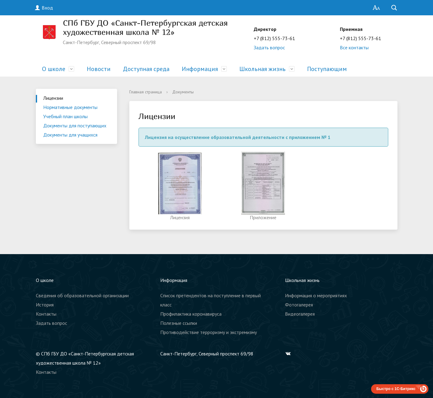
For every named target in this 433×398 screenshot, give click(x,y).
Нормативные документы (70, 107)
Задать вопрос (269, 47)
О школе (53, 69)
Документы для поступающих (74, 125)
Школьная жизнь (262, 69)
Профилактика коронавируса (191, 314)
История (45, 305)
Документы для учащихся (70, 135)
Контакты (46, 314)
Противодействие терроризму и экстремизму (208, 332)
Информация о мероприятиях (316, 295)
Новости (99, 69)
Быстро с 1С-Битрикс (396, 389)
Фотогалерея (299, 305)
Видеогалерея (300, 314)
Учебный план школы (65, 116)
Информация (200, 69)
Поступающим (327, 69)
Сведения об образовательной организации (82, 295)
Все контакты (354, 47)
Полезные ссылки (178, 323)
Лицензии (53, 98)
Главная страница (145, 92)
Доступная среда (146, 69)
